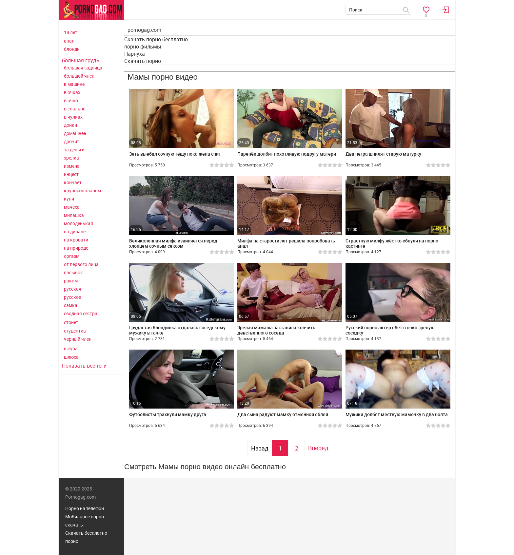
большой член (79, 76)
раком (71, 281)
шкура (71, 348)
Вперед (318, 448)
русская (72, 289)
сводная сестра (80, 313)
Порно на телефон (84, 508)
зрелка (71, 158)
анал (69, 41)
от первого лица (81, 264)
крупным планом (82, 190)
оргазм (71, 256)
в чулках (73, 117)
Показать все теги (84, 365)
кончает (73, 182)
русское (72, 297)
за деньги (74, 149)
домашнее (75, 133)
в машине (74, 84)
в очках (72, 92)
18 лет (70, 32)
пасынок (73, 272)
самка (70, 305)
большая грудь (80, 60)
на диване (75, 231)
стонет (71, 322)
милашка (74, 215)
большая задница (83, 68)
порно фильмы (142, 46)
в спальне (74, 108)
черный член (77, 339)
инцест (71, 174)
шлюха (71, 357)
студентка (75, 331)
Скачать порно (142, 61)
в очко (71, 100)
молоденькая (78, 223)
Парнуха (134, 53)
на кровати (76, 240)
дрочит (71, 141)
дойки (70, 125)
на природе (76, 248)
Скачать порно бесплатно (156, 39)
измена (72, 166)
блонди (72, 49)
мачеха (72, 207)
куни (69, 199)
